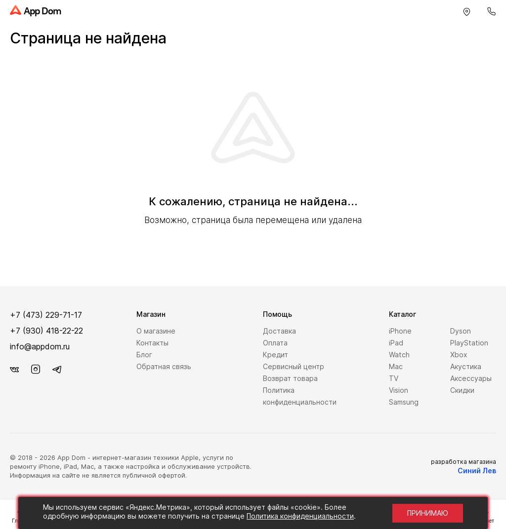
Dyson (460, 331)
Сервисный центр (293, 366)
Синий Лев (477, 470)
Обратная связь (163, 366)
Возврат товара (290, 378)
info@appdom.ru (40, 346)
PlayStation (469, 343)
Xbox (458, 354)
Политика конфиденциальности (300, 516)
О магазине (155, 331)
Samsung (404, 402)
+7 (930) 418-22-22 (46, 331)
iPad (396, 343)
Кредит (275, 354)
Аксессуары (471, 378)
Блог (144, 354)
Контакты (152, 343)
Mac (396, 366)
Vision (398, 390)
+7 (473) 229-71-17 (46, 315)
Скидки (462, 390)
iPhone (400, 331)
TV (393, 378)
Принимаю (427, 513)
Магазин (151, 314)
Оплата (275, 343)
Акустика (465, 366)
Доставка (279, 331)
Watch (399, 354)
